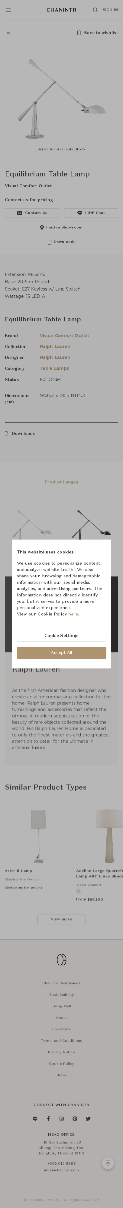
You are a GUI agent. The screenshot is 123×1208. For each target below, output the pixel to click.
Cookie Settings (61, 636)
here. (73, 614)
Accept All (62, 653)
